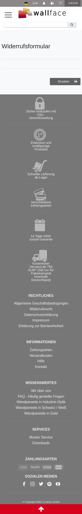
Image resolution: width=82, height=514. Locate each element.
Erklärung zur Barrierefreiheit (41, 326)
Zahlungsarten (41, 350)
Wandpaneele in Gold (41, 413)
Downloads (41, 443)
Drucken (67, 81)
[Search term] (35, 24)
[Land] (26, 3)
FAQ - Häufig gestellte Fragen (41, 396)
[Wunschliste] (60, 3)
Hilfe (40, 361)
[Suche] (71, 24)
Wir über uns (41, 391)
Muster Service (41, 437)
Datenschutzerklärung (41, 315)
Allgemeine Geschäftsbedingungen (41, 303)
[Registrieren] (52, 3)
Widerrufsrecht (41, 309)
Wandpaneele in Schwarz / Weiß (41, 407)
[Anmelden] (43, 3)
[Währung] (35, 3)
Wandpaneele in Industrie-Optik (41, 402)
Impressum (41, 320)
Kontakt (41, 367)
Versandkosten (41, 355)
